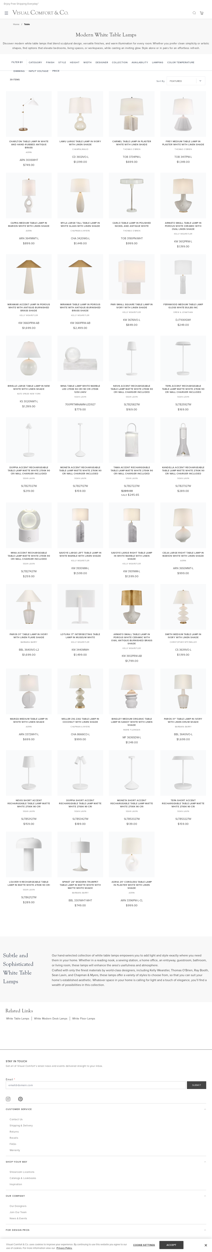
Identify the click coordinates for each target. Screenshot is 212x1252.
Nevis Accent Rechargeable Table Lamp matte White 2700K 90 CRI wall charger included (132, 389)
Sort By (160, 81)
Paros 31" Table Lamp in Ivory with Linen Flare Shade (29, 636)
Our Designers (18, 1206)
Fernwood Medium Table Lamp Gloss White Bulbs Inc (183, 306)
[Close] (206, 1245)
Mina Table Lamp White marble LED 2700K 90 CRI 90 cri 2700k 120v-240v (80, 389)
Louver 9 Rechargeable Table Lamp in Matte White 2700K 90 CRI (29, 883)
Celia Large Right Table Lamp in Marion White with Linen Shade (183, 554)
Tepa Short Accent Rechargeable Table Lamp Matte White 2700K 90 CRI (183, 803)
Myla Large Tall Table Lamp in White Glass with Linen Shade (80, 224)
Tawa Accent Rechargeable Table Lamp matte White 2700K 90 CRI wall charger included (132, 470)
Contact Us (16, 1119)
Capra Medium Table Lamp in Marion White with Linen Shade (29, 224)
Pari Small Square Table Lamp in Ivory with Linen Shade (132, 306)
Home (16, 24)
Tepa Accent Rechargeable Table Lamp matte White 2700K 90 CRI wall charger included (183, 389)
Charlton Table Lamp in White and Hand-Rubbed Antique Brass (29, 144)
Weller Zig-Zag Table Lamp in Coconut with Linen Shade (80, 720)
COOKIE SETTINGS (144, 1245)
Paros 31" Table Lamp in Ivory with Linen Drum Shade (183, 720)
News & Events (18, 1218)
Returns (14, 1131)
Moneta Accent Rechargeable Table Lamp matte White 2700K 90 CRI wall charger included (80, 470)
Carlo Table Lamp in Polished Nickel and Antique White (132, 224)
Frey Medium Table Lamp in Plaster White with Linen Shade (183, 143)
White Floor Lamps (83, 1018)
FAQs (13, 1144)
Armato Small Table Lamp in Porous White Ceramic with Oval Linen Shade (183, 226)
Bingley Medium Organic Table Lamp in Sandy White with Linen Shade (131, 722)
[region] (106, 1245)
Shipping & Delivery (21, 1125)
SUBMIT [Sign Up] (196, 1085)
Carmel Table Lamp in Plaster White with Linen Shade (131, 143)
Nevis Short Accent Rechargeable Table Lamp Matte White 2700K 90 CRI (29, 803)
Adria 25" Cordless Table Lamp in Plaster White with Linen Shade (132, 885)
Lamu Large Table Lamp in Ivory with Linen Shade (80, 143)
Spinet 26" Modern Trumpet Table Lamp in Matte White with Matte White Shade (80, 885)
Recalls (14, 1137)
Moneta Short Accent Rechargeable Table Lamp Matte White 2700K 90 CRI (131, 803)
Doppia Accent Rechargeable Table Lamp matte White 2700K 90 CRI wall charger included (29, 470)
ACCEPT (172, 1245)
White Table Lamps (17, 1018)
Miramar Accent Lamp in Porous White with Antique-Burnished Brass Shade (29, 307)
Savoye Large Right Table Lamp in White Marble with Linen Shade (131, 555)
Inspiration (16, 1184)
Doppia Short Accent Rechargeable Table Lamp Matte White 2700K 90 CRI (80, 803)
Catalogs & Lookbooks (23, 1178)
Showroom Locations (22, 1172)
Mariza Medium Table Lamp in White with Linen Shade (29, 720)
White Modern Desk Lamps (50, 1018)
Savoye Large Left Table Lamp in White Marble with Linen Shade (80, 554)
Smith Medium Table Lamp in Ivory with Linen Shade (183, 636)
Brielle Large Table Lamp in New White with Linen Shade (29, 387)
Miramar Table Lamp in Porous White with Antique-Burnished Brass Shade (80, 307)
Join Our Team (18, 1212)
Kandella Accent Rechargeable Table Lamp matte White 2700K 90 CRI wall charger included (183, 470)
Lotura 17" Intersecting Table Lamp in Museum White (80, 636)
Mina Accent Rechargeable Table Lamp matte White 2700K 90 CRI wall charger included (29, 555)
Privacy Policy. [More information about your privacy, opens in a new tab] (64, 1248)
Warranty (15, 1150)
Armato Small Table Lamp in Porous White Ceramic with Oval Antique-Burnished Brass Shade (131, 639)
